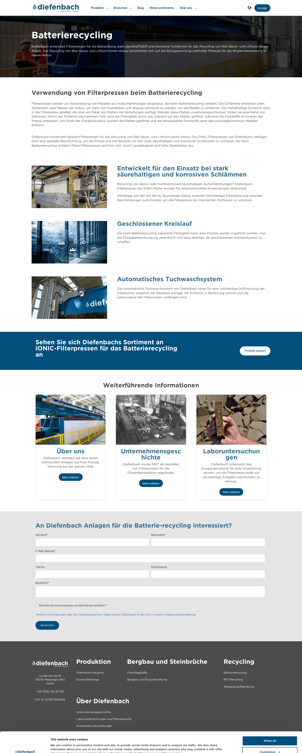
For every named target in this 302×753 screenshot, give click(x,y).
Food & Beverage (87, 680)
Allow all (270, 721)
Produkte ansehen (255, 350)
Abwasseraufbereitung (239, 687)
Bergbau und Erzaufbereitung (147, 680)
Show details (59, 743)
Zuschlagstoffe (137, 673)
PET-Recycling (233, 680)
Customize (270, 732)
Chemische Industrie (90, 673)
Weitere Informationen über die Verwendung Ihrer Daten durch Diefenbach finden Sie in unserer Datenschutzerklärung (115, 615)
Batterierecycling (235, 673)
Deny (269, 743)
